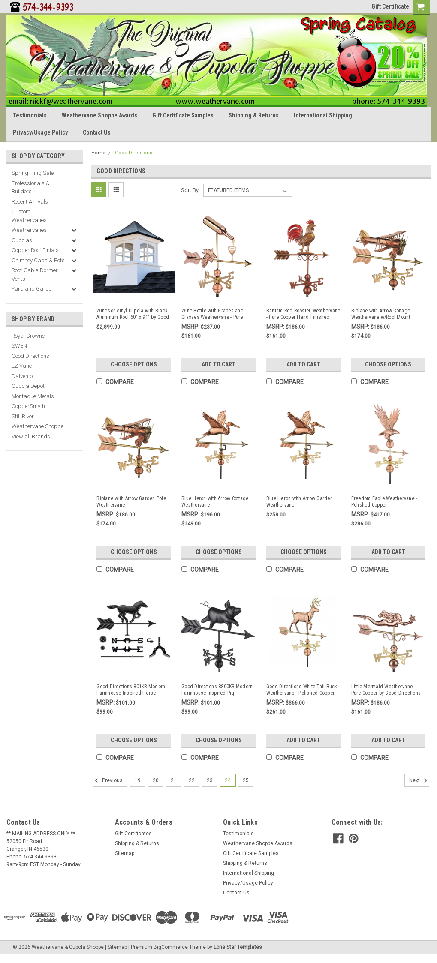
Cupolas (22, 240)
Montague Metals (33, 396)
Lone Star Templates (238, 947)
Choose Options (134, 364)
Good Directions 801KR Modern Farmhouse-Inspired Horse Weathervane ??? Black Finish (130, 690)
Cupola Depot (28, 386)
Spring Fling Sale (33, 173)
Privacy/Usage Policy (40, 132)
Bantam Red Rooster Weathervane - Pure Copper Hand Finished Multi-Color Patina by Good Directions (303, 314)
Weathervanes (29, 230)
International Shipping (323, 115)
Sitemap (124, 853)
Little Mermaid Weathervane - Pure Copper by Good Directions (386, 690)
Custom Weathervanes (29, 215)
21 (174, 780)
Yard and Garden (33, 288)
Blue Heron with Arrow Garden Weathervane (299, 501)
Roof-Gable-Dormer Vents (35, 274)
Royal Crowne (28, 336)
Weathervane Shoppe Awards (99, 115)
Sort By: (190, 190)
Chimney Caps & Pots (38, 260)
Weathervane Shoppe (37, 426)
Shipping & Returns (254, 115)
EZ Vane (22, 366)
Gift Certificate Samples (183, 115)
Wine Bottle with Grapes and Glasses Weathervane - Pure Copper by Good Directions (212, 314)
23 (210, 780)
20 (156, 780)
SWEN (19, 345)
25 (246, 780)
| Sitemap (116, 947)
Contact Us (97, 132)
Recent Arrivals (30, 201)
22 (192, 780)
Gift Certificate (390, 6)
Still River (23, 416)
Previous (108, 780)
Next (419, 780)
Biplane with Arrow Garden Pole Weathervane (131, 501)
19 (138, 780)
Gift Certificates (133, 834)
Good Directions (30, 356)
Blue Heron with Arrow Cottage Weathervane (214, 501)
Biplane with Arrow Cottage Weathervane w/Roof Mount (380, 314)
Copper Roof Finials (35, 250)
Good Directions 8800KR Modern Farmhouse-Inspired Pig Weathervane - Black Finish (217, 690)
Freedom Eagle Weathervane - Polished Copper (384, 501)
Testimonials (30, 115)
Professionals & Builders (31, 187)
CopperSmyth (28, 406)
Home (98, 153)
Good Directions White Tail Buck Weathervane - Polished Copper (302, 690)
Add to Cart (218, 364)
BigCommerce (171, 947)
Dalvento (22, 376)
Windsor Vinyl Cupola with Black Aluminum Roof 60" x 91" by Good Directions (132, 314)
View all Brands (31, 436)
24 (228, 780)
